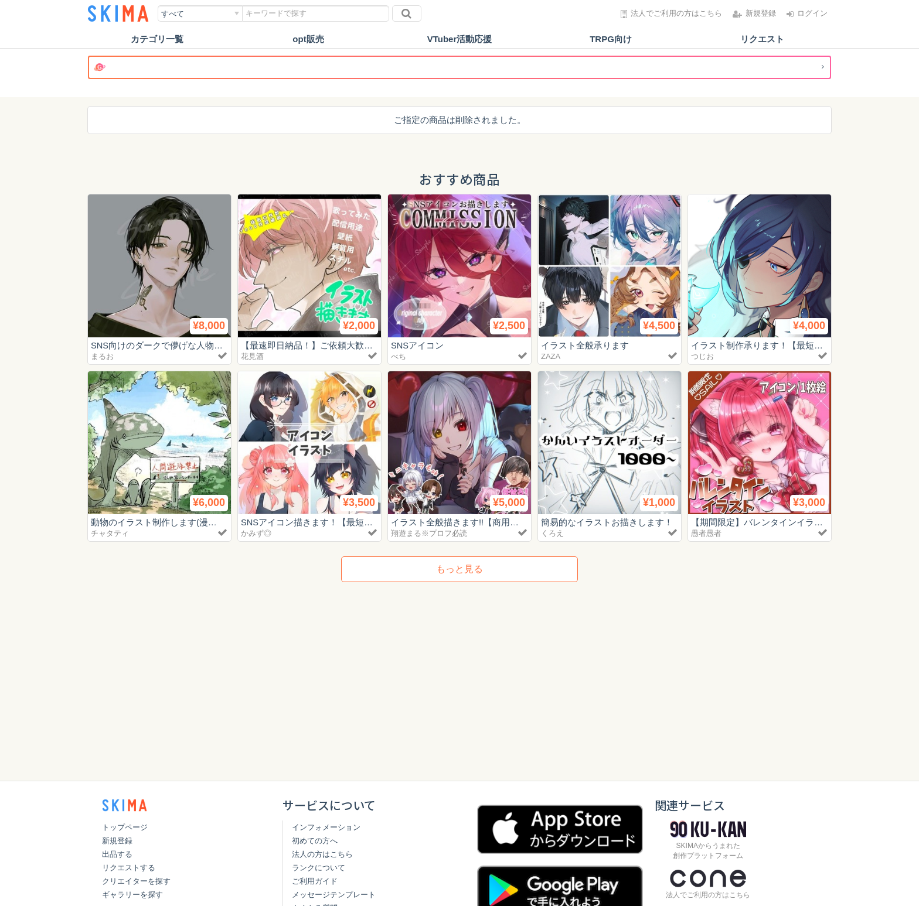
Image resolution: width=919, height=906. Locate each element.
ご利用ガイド (315, 881)
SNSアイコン (417, 345)
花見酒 (252, 356)
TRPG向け (611, 39)
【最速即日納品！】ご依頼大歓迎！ (311, 345)
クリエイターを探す (136, 881)
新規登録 (117, 840)
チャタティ (110, 533)
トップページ (125, 827)
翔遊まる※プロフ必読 (429, 533)
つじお (702, 356)
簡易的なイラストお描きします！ (607, 522)
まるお (102, 356)
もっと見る (459, 569)
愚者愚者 (706, 533)
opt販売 (308, 39)
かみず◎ (256, 533)
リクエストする (128, 867)
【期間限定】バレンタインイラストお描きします (787, 522)
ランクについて (318, 867)
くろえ (552, 533)
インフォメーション (326, 827)
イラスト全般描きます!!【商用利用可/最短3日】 (485, 522)
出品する (117, 854)
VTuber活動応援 (459, 39)
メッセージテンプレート (334, 894)
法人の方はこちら (322, 854)
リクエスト (762, 39)
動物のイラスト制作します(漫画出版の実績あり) (186, 522)
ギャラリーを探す (132, 894)
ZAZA (550, 356)
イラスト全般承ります (585, 345)
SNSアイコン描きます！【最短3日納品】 (322, 522)
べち (398, 356)
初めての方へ (315, 840)
